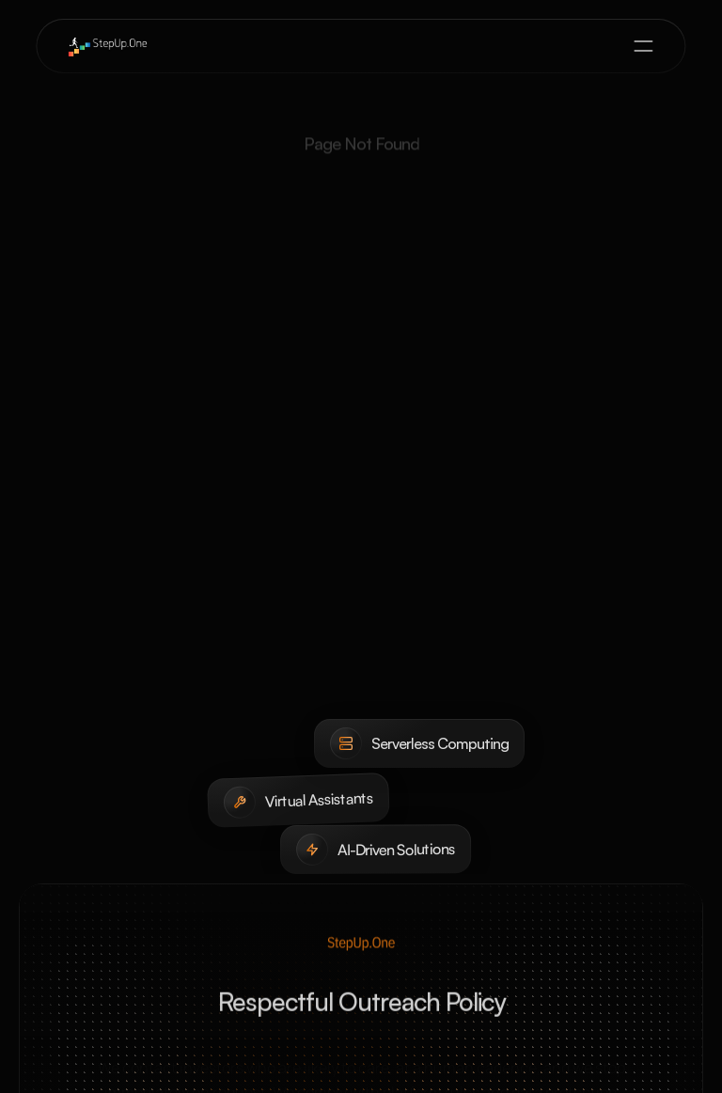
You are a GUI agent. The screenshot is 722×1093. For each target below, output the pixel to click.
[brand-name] (107, 46)
